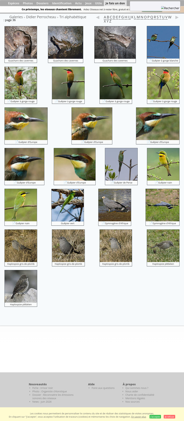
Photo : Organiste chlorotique (49, 391)
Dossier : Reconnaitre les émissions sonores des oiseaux (52, 396)
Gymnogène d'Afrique (116, 223)
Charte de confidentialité (139, 394)
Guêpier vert (67, 223)
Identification (62, 3)
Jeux (88, 3)
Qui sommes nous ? (136, 388)
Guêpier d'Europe (28, 142)
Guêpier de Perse (123, 182)
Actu (78, 3)
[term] (150, 4)
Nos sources (132, 401)
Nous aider (131, 391)
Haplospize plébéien (163, 263)
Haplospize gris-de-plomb (20, 263)
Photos (28, 3)
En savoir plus (138, 416)
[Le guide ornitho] (177, 390)
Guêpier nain (165, 182)
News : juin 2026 (42, 401)
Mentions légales (135, 398)
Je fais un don (115, 3)
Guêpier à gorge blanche (165, 60)
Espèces (13, 3)
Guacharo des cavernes (20, 60)
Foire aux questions (103, 388)
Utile (98, 3)
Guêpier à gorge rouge (23, 101)
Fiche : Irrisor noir (42, 388)
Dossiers (42, 3)
